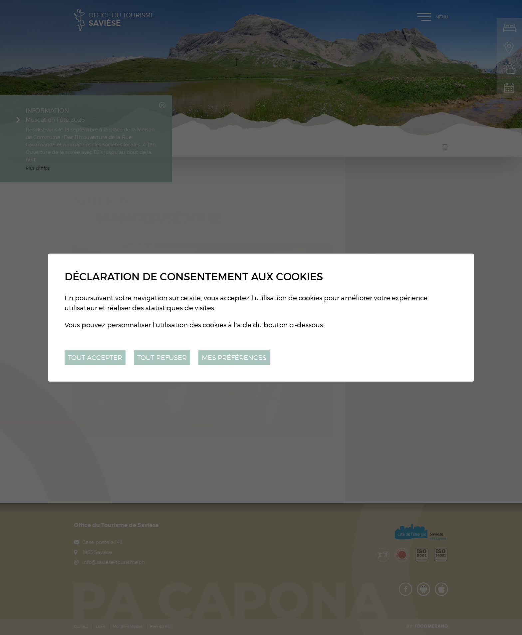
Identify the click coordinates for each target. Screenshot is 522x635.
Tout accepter (95, 357)
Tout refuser (162, 357)
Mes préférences (234, 357)
